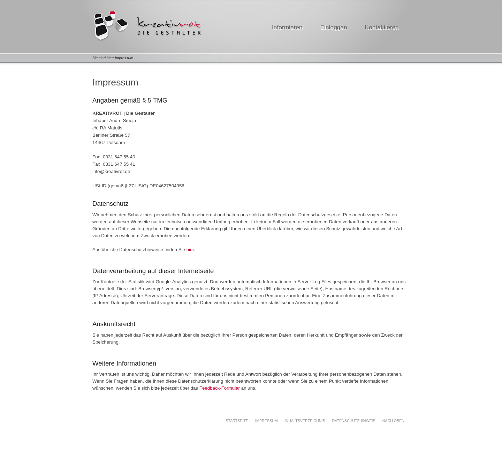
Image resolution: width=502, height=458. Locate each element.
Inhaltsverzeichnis (305, 421)
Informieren (287, 27)
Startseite (237, 421)
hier (190, 249)
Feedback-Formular (219, 388)
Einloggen (333, 27)
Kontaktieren (382, 27)
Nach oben (393, 421)
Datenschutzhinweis (353, 421)
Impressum (124, 58)
